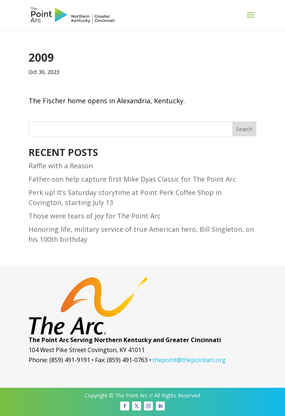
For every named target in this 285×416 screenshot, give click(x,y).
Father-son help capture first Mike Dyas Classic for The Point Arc (132, 179)
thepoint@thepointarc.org (189, 360)
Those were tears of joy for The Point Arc (95, 215)
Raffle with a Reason (61, 165)
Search (244, 129)
